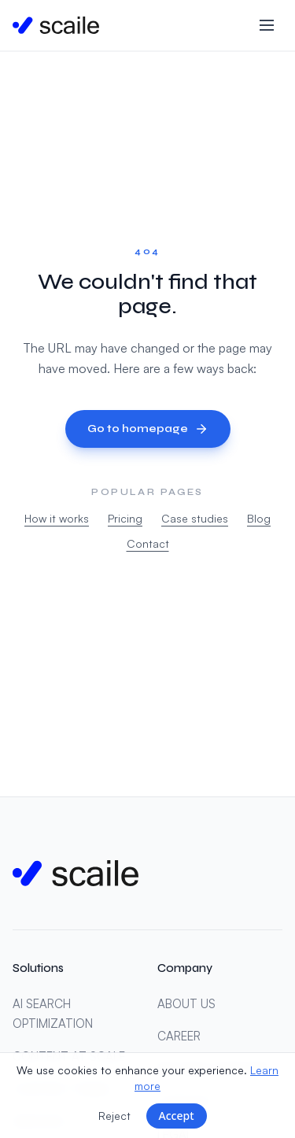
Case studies (194, 518)
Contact (148, 543)
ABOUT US (186, 1003)
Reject (114, 1115)
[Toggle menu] (266, 25)
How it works (56, 518)
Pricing (125, 518)
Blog (259, 518)
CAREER (179, 1036)
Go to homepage (147, 429)
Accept (176, 1115)
